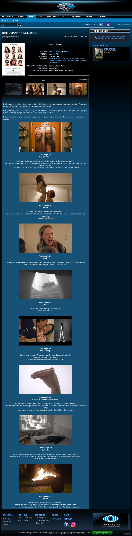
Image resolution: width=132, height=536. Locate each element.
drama (51, 44)
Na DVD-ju (28, 518)
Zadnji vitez (109, 49)
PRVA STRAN (8, 515)
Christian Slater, (55, 63)
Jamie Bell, (71, 61)
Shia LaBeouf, (81, 61)
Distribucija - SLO (42, 518)
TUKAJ (88, 533)
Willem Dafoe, (61, 61)
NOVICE (6, 519)
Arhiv (6, 524)
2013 (33, 32)
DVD (25, 515)
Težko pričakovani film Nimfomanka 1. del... (110, 38)
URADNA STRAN (71, 37)
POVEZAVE (56, 519)
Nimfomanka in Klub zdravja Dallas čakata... (110, 36)
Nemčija (66, 51)
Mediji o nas (8, 522)
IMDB (84, 37)
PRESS (55, 515)
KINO (19, 515)
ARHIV (15, 20)
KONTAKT (68, 519)
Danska (51, 51)
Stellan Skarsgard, (73, 59)
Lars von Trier (54, 54)
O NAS (66, 515)
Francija (59, 51)
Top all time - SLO (42, 520)
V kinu (20, 518)
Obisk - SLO (40, 523)
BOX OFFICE (40, 515)
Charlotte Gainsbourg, (57, 59)
